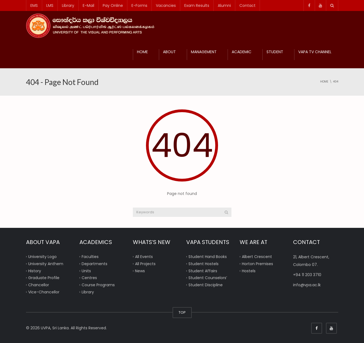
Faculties (90, 256)
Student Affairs (202, 270)
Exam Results (196, 5)
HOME (142, 52)
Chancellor (38, 285)
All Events (144, 256)
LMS (49, 5)
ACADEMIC (241, 52)
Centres (89, 277)
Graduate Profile (43, 277)
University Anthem (45, 263)
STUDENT (274, 52)
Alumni (224, 5)
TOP (182, 312)
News (140, 270)
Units (86, 270)
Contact (247, 5)
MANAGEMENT (204, 52)
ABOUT (169, 52)
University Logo (42, 256)
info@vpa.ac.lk (307, 285)
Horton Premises (257, 263)
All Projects (145, 263)
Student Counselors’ (207, 277)
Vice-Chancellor (43, 291)
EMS (34, 5)
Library (68, 5)
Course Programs (98, 285)
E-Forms (139, 5)
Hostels (249, 270)
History (34, 270)
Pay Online (113, 5)
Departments (94, 263)
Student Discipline (205, 285)
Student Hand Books (207, 256)
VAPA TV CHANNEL (314, 52)
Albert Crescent (257, 256)
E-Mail (88, 5)
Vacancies (166, 5)
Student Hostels (203, 263)
